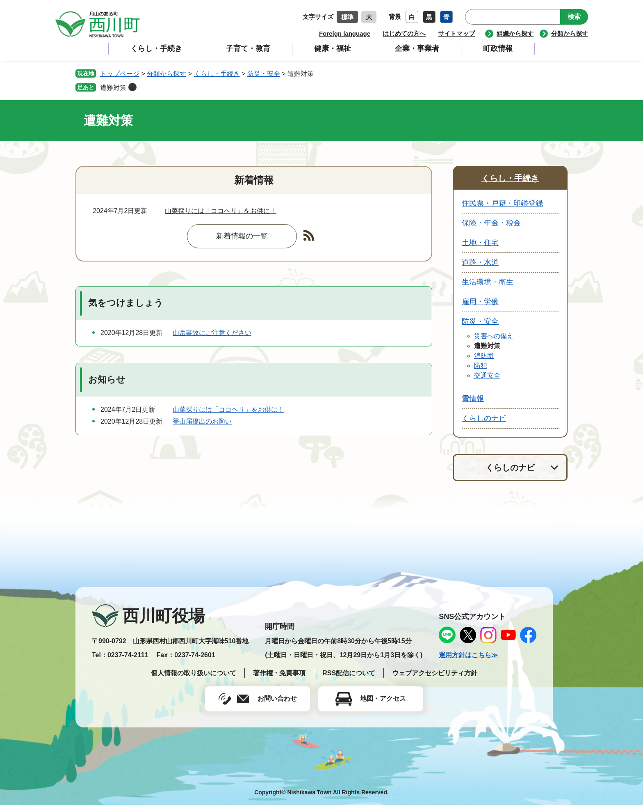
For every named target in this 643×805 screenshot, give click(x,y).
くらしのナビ (484, 418)
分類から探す (569, 33)
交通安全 (487, 375)
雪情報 (473, 398)
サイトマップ (456, 33)
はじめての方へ (404, 33)
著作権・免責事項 (279, 673)
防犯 (480, 365)
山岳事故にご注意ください (212, 332)
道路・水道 (480, 262)
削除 (132, 87)
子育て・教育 (248, 48)
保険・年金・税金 (491, 223)
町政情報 (498, 48)
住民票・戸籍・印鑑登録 (502, 203)
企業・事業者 (417, 48)
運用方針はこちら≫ (468, 654)
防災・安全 (263, 73)
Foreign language (344, 33)
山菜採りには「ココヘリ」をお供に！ (220, 210)
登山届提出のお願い (202, 421)
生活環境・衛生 (487, 282)
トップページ (119, 73)
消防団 (484, 355)
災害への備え (493, 336)
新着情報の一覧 (242, 236)
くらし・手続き (156, 48)
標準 (347, 17)
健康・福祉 (332, 48)
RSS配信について (348, 673)
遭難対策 (113, 87)
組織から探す (515, 33)
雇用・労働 (480, 302)
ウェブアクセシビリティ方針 (434, 673)
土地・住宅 (480, 243)
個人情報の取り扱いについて (193, 673)
